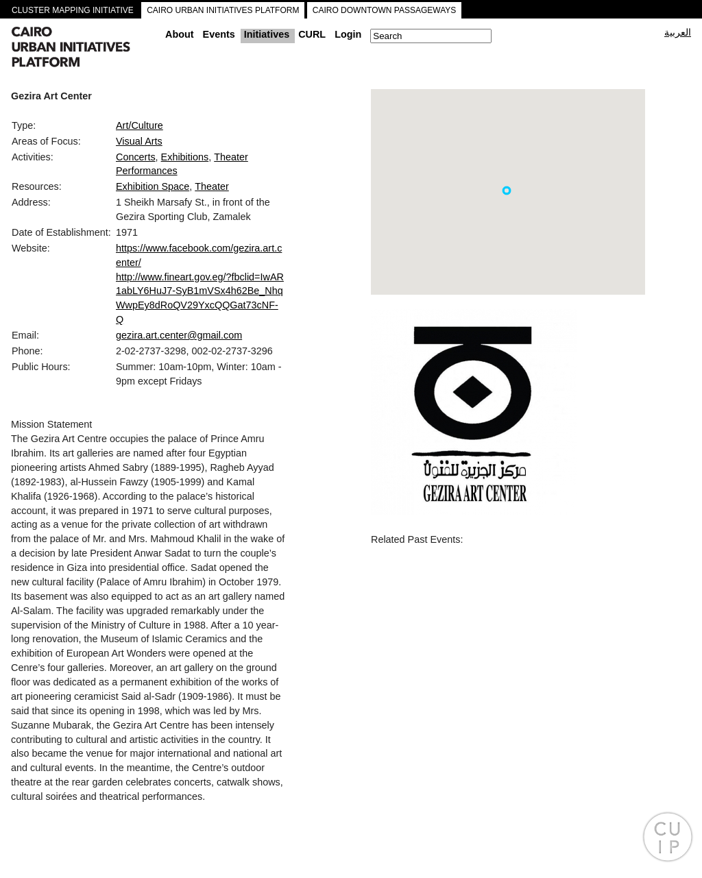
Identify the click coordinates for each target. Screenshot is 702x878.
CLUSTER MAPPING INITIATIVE (73, 10)
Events (219, 34)
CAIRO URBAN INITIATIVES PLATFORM (223, 10)
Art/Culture (139, 125)
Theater (212, 186)
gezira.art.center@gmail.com (179, 335)
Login (348, 34)
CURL (312, 34)
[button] (506, 190)
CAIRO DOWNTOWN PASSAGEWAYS (385, 10)
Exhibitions (185, 156)
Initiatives (266, 34)
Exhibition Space (152, 186)
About (179, 34)
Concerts (136, 156)
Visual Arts (139, 141)
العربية (677, 32)
